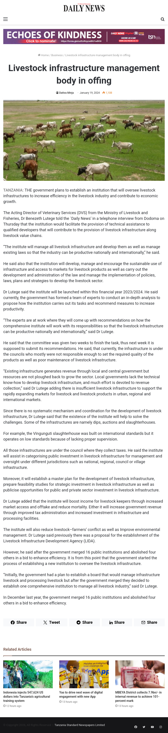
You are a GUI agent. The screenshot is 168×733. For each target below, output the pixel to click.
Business (57, 55)
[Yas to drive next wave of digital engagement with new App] (84, 674)
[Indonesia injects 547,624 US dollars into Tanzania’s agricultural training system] (28, 674)
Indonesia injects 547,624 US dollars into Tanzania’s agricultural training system (26, 697)
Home (43, 55)
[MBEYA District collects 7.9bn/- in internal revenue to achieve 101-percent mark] (140, 674)
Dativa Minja (66, 92)
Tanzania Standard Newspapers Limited (79, 725)
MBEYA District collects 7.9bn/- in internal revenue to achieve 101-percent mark (138, 697)
